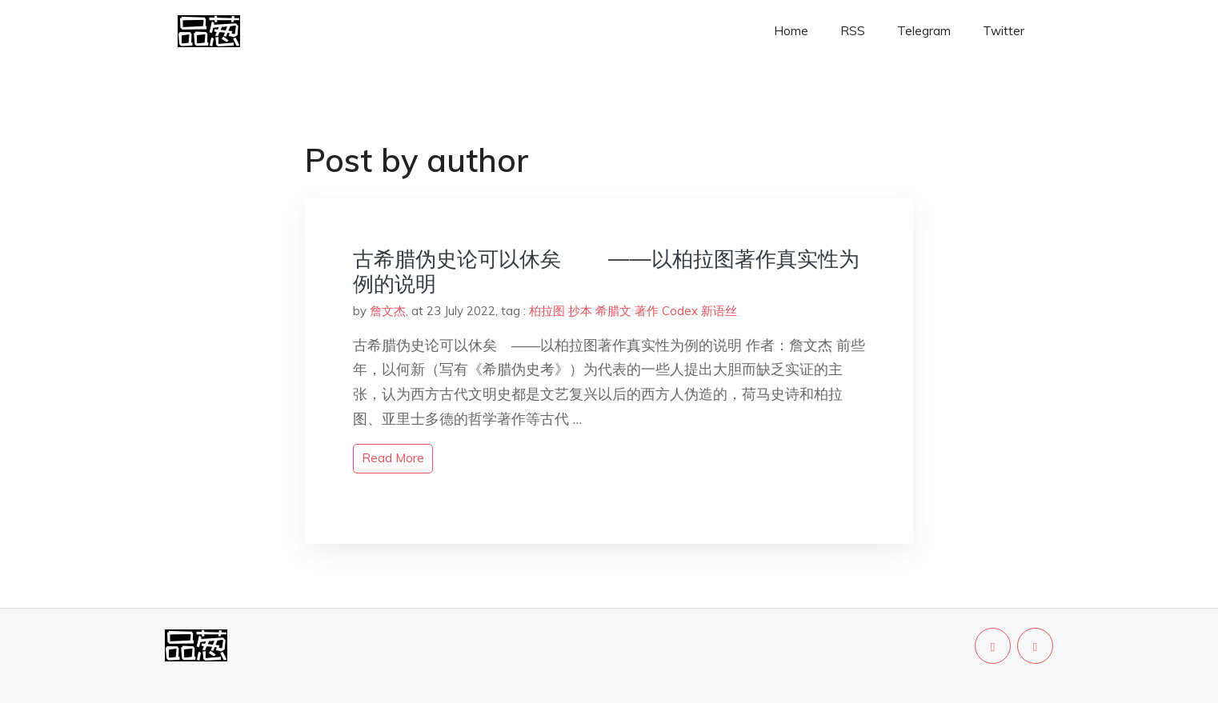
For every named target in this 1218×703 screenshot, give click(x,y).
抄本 (580, 310)
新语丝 (719, 310)
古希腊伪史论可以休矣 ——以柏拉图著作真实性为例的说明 (606, 271)
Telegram (924, 30)
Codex (680, 310)
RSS (852, 30)
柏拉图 (547, 310)
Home (791, 30)
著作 (647, 310)
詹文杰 (388, 310)
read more (393, 457)
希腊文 (613, 310)
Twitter (1003, 30)
